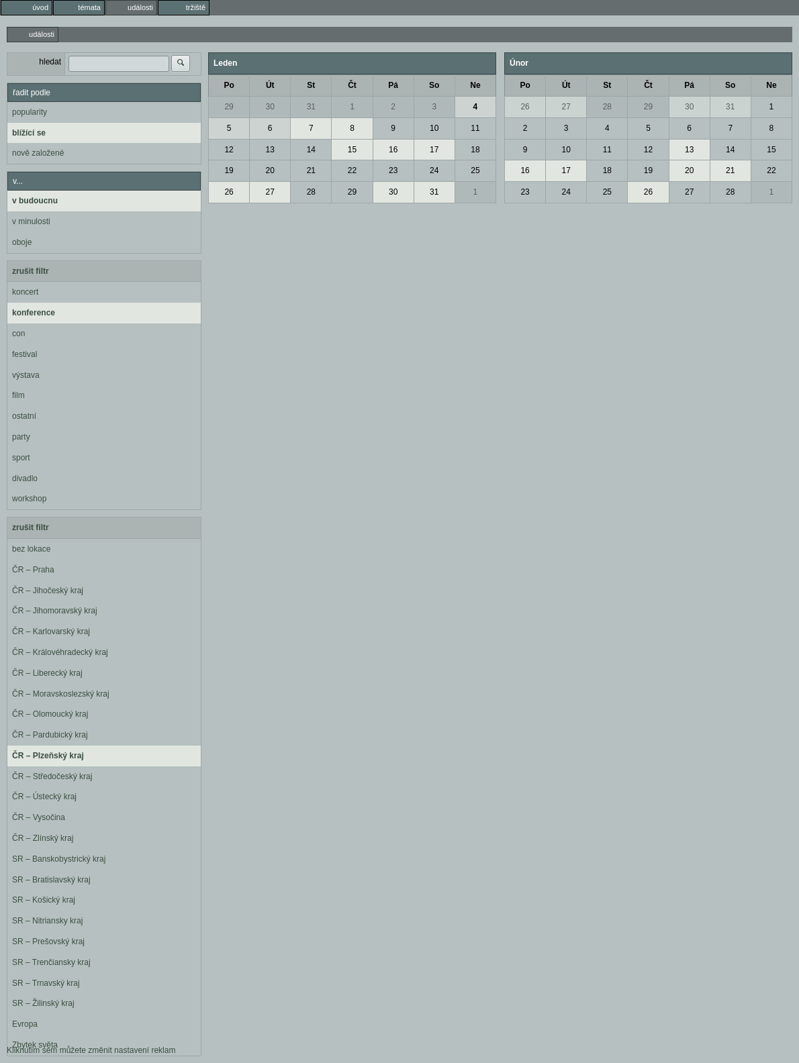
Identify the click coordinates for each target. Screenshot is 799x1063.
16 (393, 149)
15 (352, 149)
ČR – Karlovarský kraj (51, 631)
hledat (50, 61)
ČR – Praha (33, 569)
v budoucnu (35, 200)
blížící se (29, 133)
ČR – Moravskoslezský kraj (60, 694)
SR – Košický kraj (43, 900)
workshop (29, 498)
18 (475, 149)
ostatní (24, 416)
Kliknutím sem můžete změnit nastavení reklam (91, 1050)
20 (270, 170)
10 (434, 128)
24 (434, 170)
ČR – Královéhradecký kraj (60, 652)
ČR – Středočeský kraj (52, 776)
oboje (22, 242)
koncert (25, 292)
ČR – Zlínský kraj (42, 838)
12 (228, 149)
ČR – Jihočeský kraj (47, 590)
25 (475, 170)
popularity (29, 112)
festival (24, 354)
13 (270, 149)
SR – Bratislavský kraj (51, 879)
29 (228, 106)
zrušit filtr (30, 271)
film (18, 395)
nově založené (38, 153)
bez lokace (31, 549)
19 (228, 170)
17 (434, 149)
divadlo (25, 478)
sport (21, 457)
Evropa (25, 1024)
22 (352, 170)
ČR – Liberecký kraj (47, 673)
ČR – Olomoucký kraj (50, 714)
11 (475, 128)
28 (311, 192)
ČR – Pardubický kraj (50, 735)
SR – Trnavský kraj (46, 983)
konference (33, 312)
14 (311, 149)
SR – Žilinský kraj (43, 1003)
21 (311, 170)
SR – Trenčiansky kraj (51, 962)
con (18, 333)
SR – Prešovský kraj (48, 941)
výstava (26, 375)
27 (270, 192)
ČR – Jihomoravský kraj (54, 610)
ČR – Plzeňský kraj (48, 755)
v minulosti (31, 221)
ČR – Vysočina (38, 817)
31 (311, 106)
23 (393, 170)
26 (228, 192)
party (21, 437)
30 (270, 106)
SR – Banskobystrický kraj (58, 859)
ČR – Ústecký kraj (44, 796)
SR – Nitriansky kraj (47, 920)
